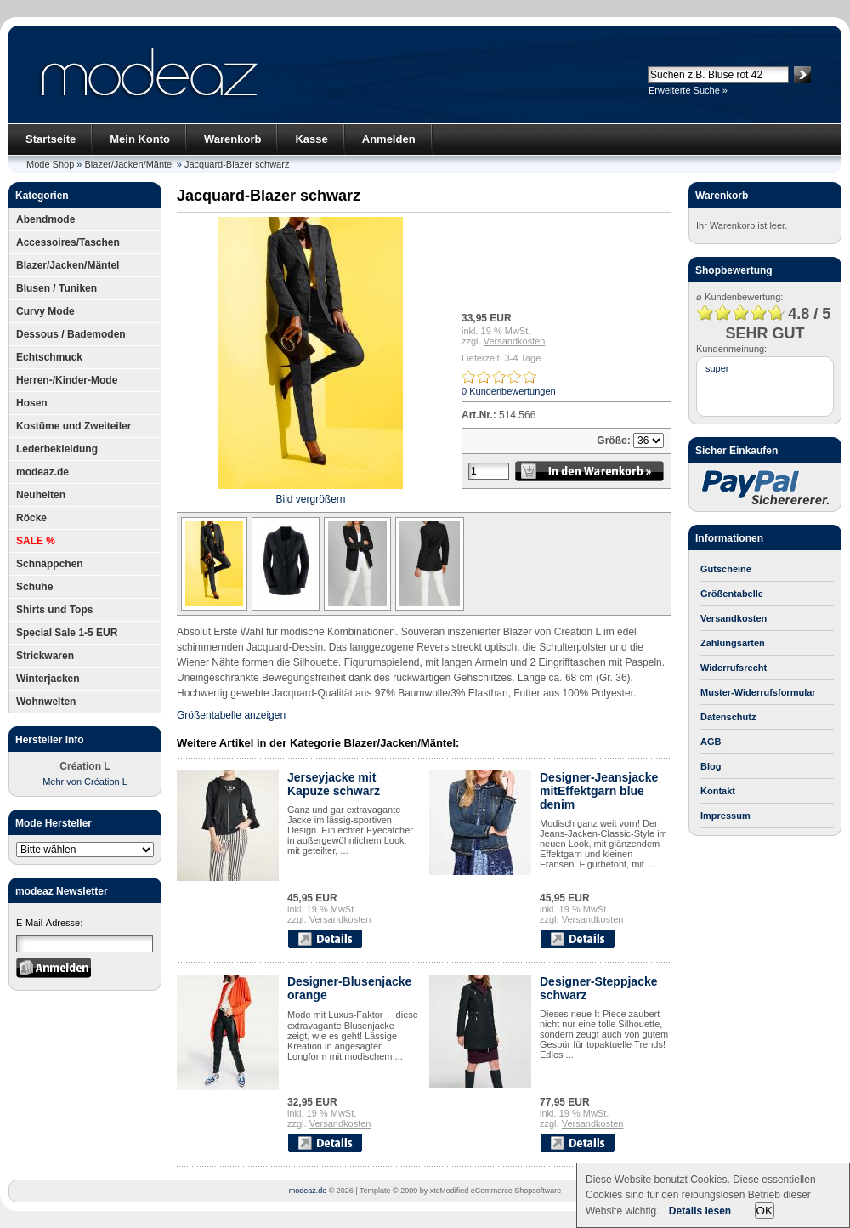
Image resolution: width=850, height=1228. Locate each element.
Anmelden (389, 139)
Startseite (51, 139)
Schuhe (34, 587)
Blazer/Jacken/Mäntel (129, 164)
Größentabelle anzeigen (231, 715)
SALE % (35, 541)
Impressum (725, 815)
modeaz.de (42, 472)
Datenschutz (728, 717)
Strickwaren (45, 656)
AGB (710, 741)
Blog (710, 766)
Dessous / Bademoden (71, 334)
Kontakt (717, 791)
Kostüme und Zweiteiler (73, 426)
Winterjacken (48, 679)
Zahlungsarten (732, 643)
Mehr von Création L (85, 781)
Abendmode (45, 219)
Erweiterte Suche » (688, 90)
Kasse (311, 139)
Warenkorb (232, 139)
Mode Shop (50, 164)
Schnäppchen (49, 564)
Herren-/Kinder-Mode (66, 380)
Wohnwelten (46, 702)
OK (764, 1210)
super (717, 368)
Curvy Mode (45, 311)
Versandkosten (515, 341)
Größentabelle (731, 593)
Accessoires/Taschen (68, 242)
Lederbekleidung (57, 449)
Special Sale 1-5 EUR (66, 633)
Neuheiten (40, 495)
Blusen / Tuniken (56, 288)
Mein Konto (140, 139)
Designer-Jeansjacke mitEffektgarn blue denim (599, 790)
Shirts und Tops (54, 610)
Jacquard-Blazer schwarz (237, 164)
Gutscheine (725, 569)
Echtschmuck (49, 357)
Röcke (31, 518)
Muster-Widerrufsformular (758, 692)
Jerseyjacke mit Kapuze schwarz (333, 784)
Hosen (32, 403)
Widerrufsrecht (733, 667)
